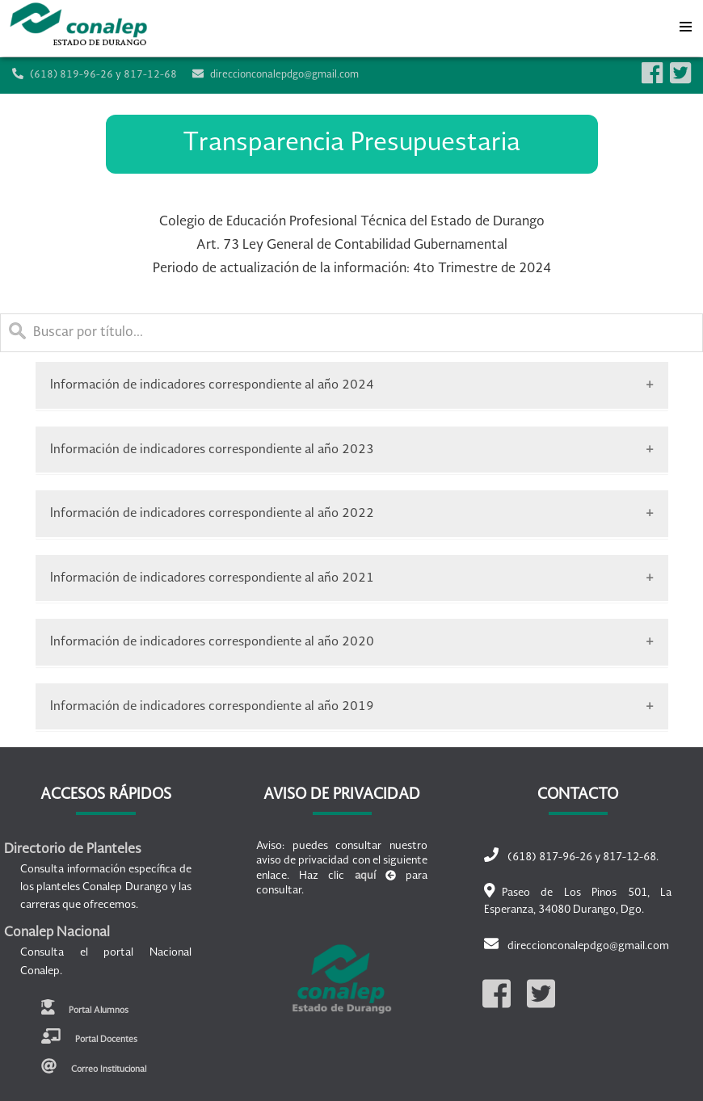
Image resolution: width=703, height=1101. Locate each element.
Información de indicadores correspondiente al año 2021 (212, 578)
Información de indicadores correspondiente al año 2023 (212, 449)
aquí (365, 876)
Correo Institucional (93, 1066)
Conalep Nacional (57, 933)
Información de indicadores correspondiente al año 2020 (212, 642)
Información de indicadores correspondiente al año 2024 (212, 385)
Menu (685, 22)
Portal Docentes (89, 1036)
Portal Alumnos (85, 1007)
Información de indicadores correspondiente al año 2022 (212, 513)
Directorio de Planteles (72, 849)
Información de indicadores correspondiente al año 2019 (212, 706)
